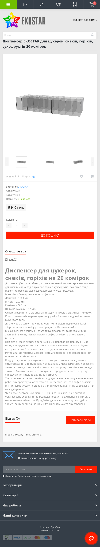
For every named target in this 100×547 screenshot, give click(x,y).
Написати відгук (80, 420)
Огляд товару (15, 251)
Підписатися (86, 469)
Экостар (23, 186)
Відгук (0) (11, 259)
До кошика (50, 235)
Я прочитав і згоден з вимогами (28, 475)
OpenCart (55, 527)
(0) (33, 176)
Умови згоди (24, 475)
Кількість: (12, 219)
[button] (41, 4)
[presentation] (7, 161)
